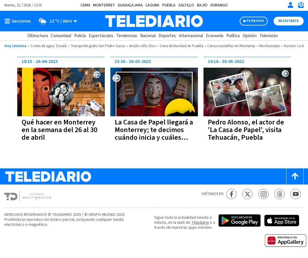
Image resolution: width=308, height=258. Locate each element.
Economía (214, 36)
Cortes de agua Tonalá (48, 46)
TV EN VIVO (255, 20)
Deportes (167, 36)
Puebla (168, 5)
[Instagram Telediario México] (263, 194)
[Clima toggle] (56, 21)
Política (233, 36)
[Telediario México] (154, 21)
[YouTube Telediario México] (295, 194)
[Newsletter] (301, 6)
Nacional (148, 36)
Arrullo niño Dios (142, 46)
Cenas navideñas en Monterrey (231, 46)
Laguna (152, 5)
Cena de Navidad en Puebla (181, 46)
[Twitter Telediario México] (247, 194)
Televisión (269, 36)
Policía (80, 36)
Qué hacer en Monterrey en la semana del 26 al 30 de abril (59, 130)
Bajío (202, 5)
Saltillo (186, 5)
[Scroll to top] (295, 176)
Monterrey (104, 5)
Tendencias (126, 36)
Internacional (191, 36)
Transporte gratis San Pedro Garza (98, 46)
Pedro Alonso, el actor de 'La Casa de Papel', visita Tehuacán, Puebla (246, 130)
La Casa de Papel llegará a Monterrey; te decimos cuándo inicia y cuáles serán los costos (154, 133)
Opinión (250, 36)
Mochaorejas (269, 46)
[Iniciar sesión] (290, 5)
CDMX (85, 5)
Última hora (37, 36)
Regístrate (288, 20)
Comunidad (61, 36)
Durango (219, 5)
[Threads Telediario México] (279, 194)
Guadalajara (130, 5)
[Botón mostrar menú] (19, 21)
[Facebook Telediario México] (231, 194)
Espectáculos (101, 36)
